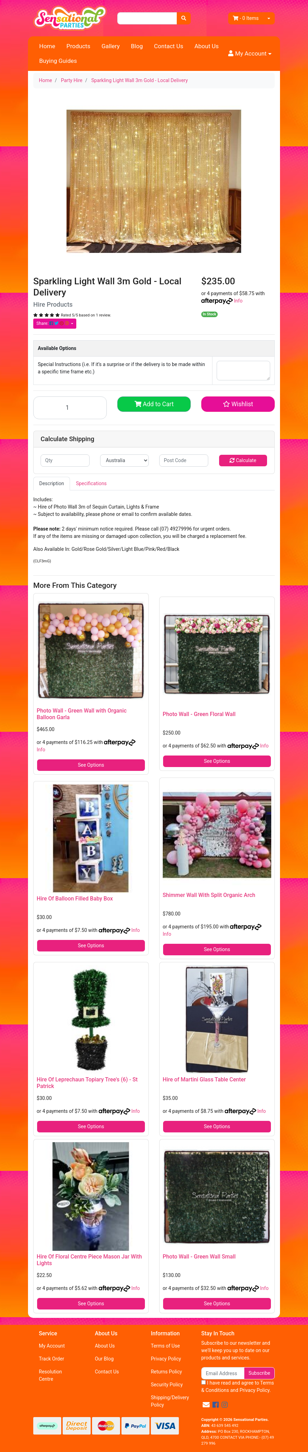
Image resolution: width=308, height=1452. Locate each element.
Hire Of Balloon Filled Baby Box (75, 898)
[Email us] (206, 1405)
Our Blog (104, 1359)
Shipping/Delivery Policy (170, 1401)
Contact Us (168, 46)
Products (78, 46)
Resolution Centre (50, 1375)
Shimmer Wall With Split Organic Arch (209, 895)
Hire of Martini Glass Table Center (204, 1079)
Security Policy (167, 1384)
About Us (206, 46)
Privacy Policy (166, 1359)
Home (47, 46)
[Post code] (183, 460)
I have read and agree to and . (237, 1386)
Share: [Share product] (53, 323)
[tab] (51, 483)
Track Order (51, 1359)
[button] (249, 53)
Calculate (243, 460)
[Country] (124, 460)
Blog (137, 46)
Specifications (91, 483)
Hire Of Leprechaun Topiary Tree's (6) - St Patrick (87, 1082)
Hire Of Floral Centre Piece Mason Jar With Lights (89, 1260)
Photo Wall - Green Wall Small (199, 1256)
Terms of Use (165, 1346)
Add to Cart (154, 404)
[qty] (65, 460)
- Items (246, 18)
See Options (91, 765)
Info (238, 301)
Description (51, 483)
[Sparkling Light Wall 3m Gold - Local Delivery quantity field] (70, 407)
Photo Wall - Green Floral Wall (199, 714)
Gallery (111, 46)
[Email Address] (222, 1373)
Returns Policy (166, 1371)
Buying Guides (58, 60)
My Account (52, 1346)
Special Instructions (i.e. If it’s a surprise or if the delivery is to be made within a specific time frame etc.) (121, 368)
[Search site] (184, 18)
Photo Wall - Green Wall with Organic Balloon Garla (82, 714)
